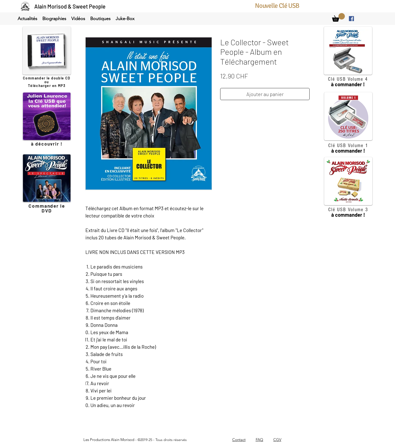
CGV (277, 439)
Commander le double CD (47, 78)
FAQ (259, 439)
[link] (338, 17)
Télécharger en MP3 (46, 85)
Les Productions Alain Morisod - (135, 439)
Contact (239, 439)
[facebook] (351, 18)
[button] (27, 18)
